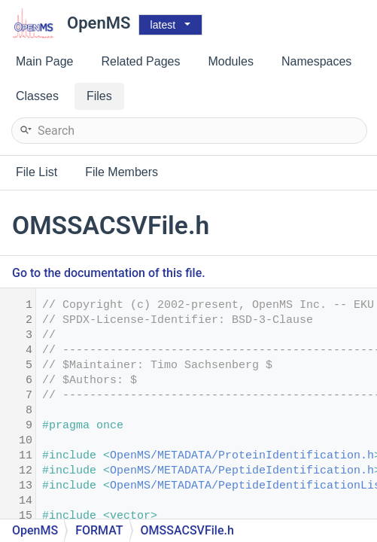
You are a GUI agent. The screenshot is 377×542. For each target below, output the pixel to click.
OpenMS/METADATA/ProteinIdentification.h (242, 455)
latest (162, 25)
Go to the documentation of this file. (108, 273)
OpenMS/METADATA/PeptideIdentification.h (242, 470)
